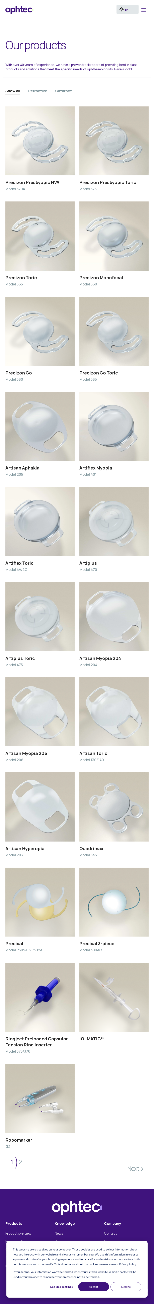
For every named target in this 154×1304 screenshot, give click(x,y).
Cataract (63, 90)
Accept (93, 1286)
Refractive (37, 90)
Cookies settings (61, 1286)
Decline (126, 1286)
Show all (12, 90)
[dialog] (77, 1269)
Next (133, 1168)
